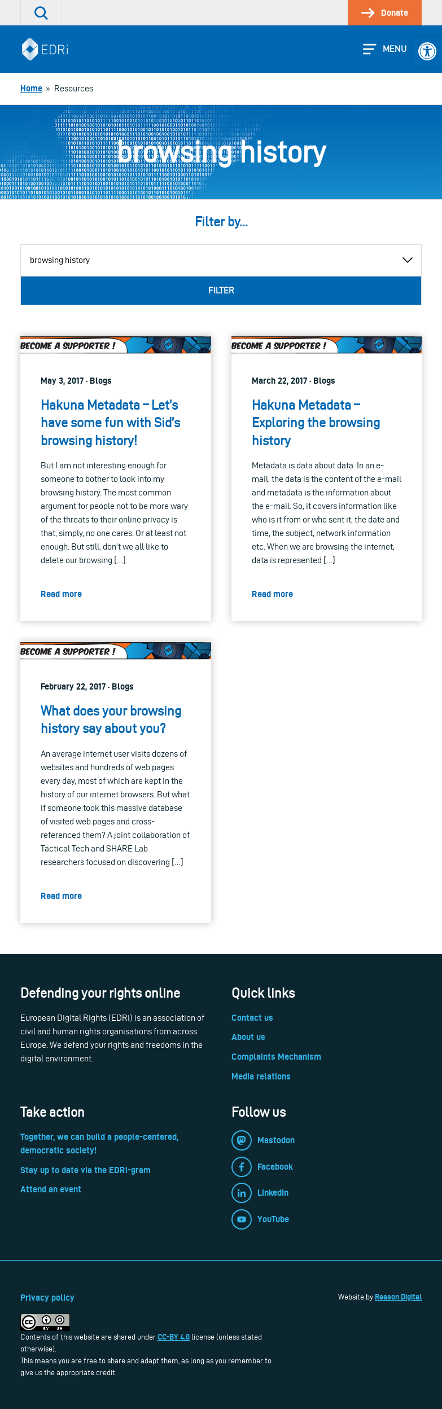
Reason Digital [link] (398, 1296)
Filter (221, 290)
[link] (427, 51)
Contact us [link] (252, 1017)
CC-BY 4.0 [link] (173, 1336)
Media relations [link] (261, 1076)
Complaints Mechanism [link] (276, 1056)
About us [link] (248, 1037)
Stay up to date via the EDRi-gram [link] (85, 1170)
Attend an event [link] (50, 1189)
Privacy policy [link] (47, 1297)
